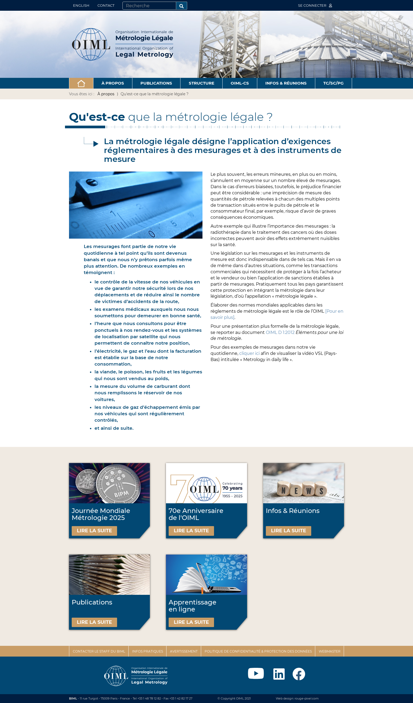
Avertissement (184, 651)
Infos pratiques (147, 651)
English (81, 5)
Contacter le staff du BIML (99, 651)
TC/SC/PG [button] (333, 83)
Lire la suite (94, 531)
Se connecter (315, 5)
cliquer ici (250, 353)
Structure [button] (201, 83)
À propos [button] (113, 83)
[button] (81, 83)
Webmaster (329, 651)
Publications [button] (156, 83)
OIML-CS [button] (240, 83)
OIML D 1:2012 (280, 332)
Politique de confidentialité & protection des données (258, 651)
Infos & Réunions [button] (286, 83)
